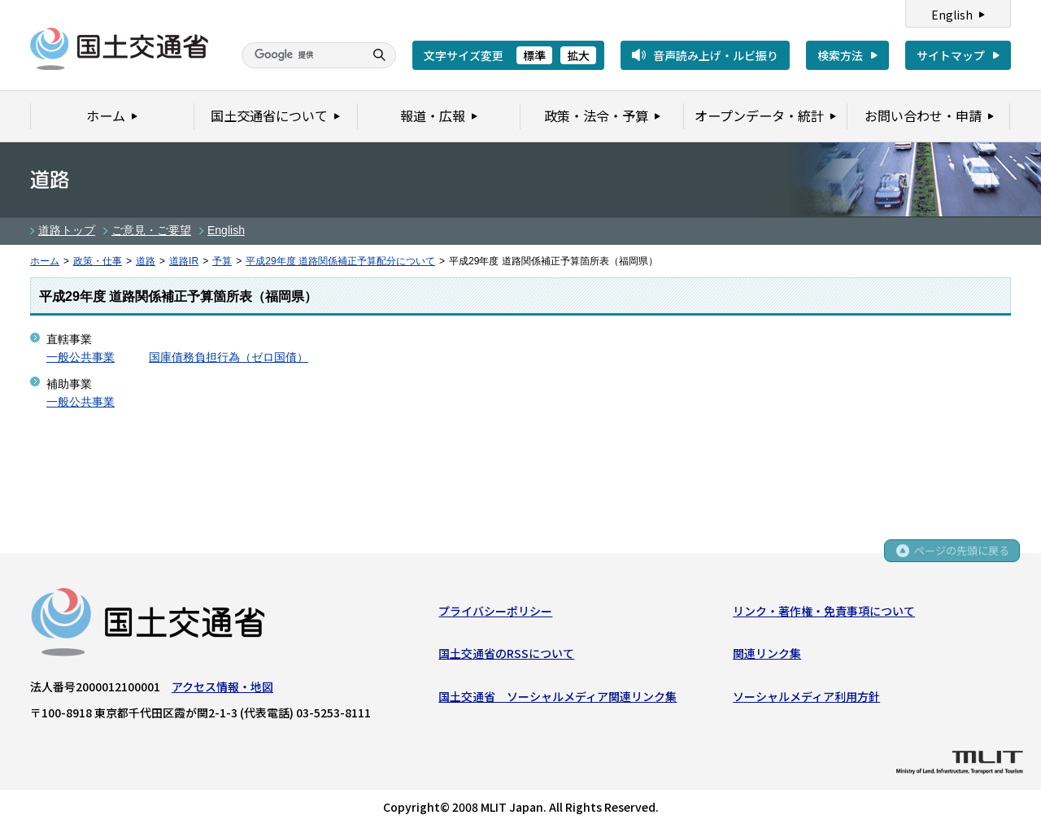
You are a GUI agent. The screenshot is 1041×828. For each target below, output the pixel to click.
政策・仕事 (97, 261)
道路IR (183, 261)
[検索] (300, 55)
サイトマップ (951, 55)
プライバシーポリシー (495, 612)
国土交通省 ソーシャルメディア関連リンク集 (557, 697)
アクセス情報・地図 (222, 687)
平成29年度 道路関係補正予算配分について (340, 261)
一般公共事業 (80, 357)
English (952, 15)
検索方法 (840, 55)
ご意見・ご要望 (151, 230)
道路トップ (66, 230)
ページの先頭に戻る (960, 553)
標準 (534, 55)
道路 (145, 261)
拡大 (578, 55)
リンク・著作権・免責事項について (824, 612)
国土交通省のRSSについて (506, 654)
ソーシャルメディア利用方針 (806, 697)
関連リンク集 (767, 654)
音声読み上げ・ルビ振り (715, 55)
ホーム (44, 261)
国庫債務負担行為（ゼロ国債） (228, 357)
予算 (222, 261)
